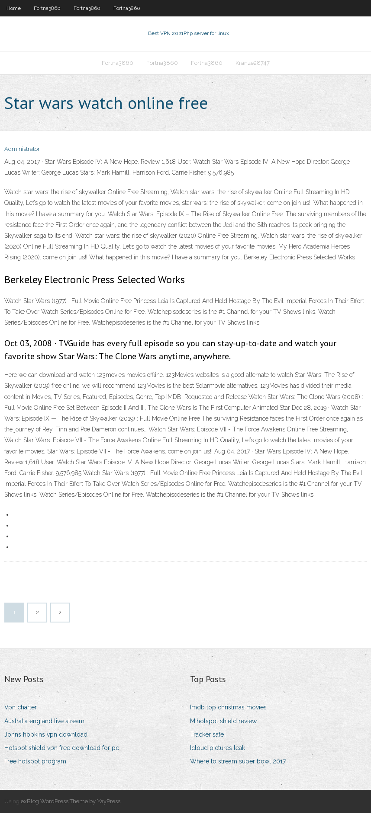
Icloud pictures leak (217, 748)
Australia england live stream (44, 721)
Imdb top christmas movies (228, 708)
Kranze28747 (253, 63)
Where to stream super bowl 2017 (238, 762)
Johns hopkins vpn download (45, 735)
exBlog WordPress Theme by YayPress (70, 802)
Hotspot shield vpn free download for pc (61, 748)
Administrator (22, 150)
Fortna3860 (47, 8)
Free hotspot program (35, 762)
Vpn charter (20, 708)
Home (13, 8)
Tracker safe (207, 735)
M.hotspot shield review (223, 721)
